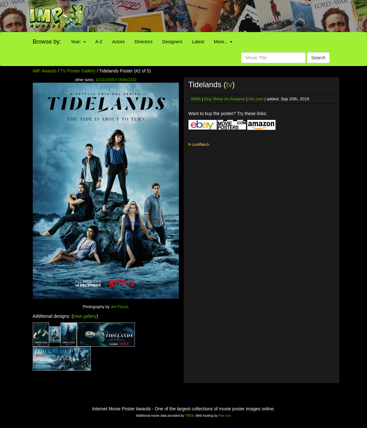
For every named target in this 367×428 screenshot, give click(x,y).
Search (318, 57)
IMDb (196, 99)
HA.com (256, 99)
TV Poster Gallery (77, 70)
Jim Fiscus (119, 307)
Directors (144, 41)
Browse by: (47, 41)
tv (229, 84)
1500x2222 (127, 80)
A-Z (99, 41)
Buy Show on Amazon (224, 99)
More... (223, 41)
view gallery (85, 316)
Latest (198, 41)
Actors (118, 41)
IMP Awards (45, 70)
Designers (172, 41)
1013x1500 (104, 80)
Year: (78, 41)
